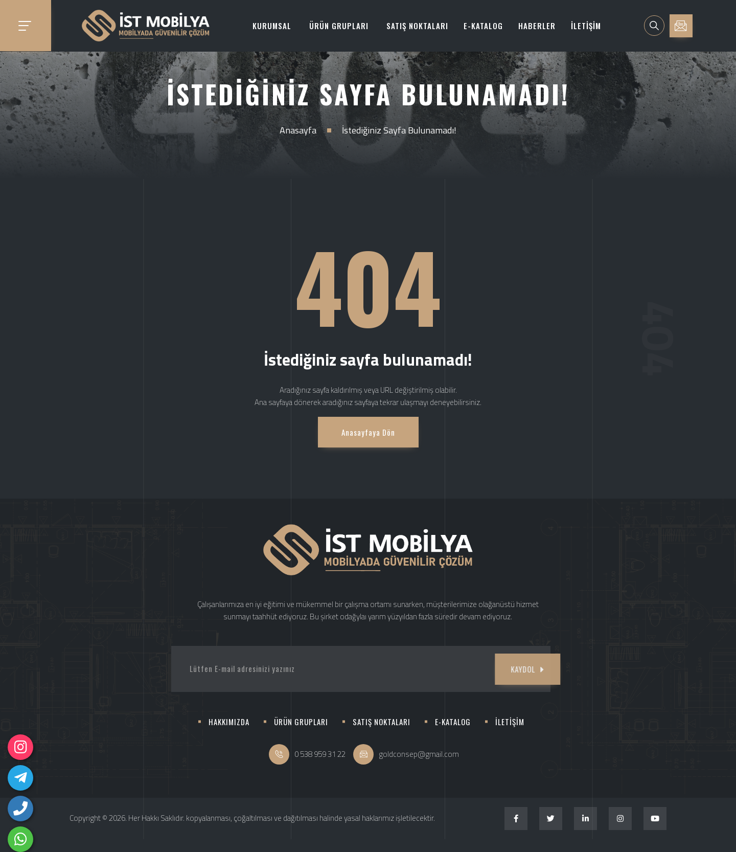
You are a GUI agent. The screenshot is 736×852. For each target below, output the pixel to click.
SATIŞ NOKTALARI (417, 25)
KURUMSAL (271, 25)
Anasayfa (298, 130)
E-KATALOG (483, 25)
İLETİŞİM (586, 25)
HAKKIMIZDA (229, 721)
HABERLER (537, 25)
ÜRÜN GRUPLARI (339, 25)
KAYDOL (498, 669)
